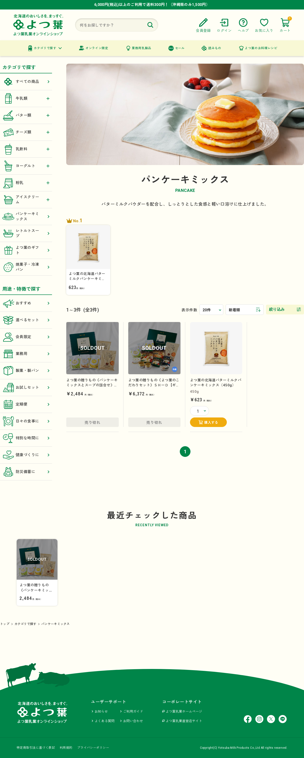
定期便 (26, 404)
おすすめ (26, 303)
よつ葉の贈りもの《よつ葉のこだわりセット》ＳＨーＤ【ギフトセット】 (154, 385)
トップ (5, 624)
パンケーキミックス (26, 217)
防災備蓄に (26, 472)
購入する (211, 422)
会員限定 (26, 337)
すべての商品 (26, 82)
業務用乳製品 (141, 48)
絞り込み (277, 309)
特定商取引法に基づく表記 (36, 747)
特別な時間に (26, 438)
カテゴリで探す (45, 48)
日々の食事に (26, 421)
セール (180, 48)
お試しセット (26, 387)
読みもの (214, 48)
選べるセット (26, 320)
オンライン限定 (97, 48)
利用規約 (66, 747)
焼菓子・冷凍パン (26, 267)
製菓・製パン (26, 371)
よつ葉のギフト (26, 250)
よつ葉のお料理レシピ (261, 48)
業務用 (26, 354)
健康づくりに (26, 455)
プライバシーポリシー (93, 747)
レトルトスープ (26, 233)
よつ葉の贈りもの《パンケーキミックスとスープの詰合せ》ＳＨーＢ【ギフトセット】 (92, 385)
